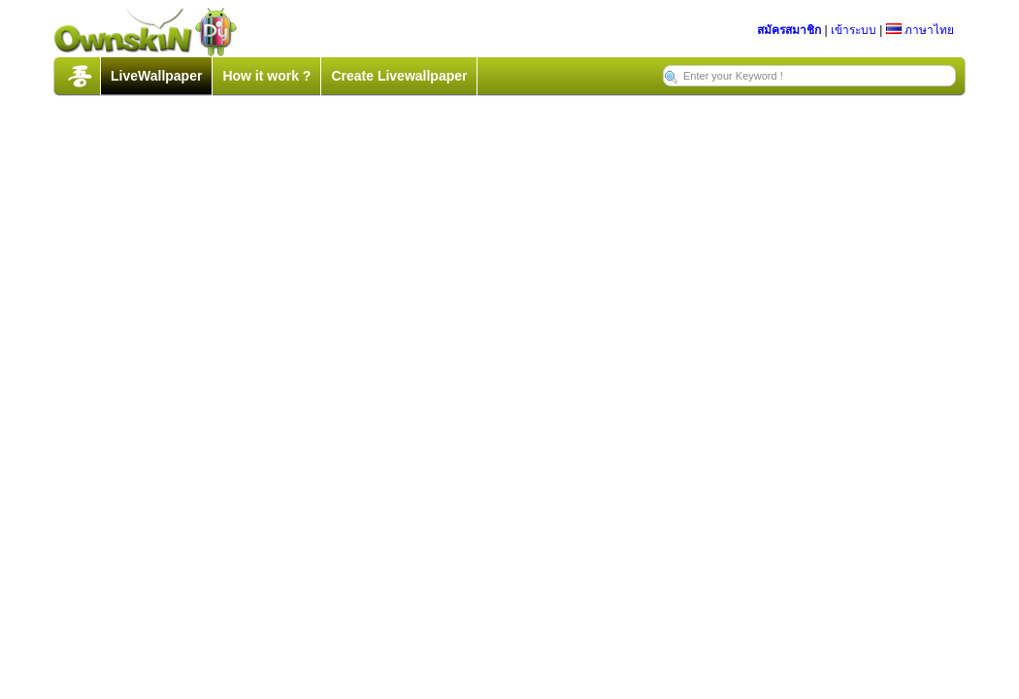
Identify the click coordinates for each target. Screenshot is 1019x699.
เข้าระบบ (853, 30)
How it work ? (266, 75)
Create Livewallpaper (399, 75)
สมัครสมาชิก (789, 30)
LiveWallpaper (156, 75)
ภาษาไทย (920, 30)
